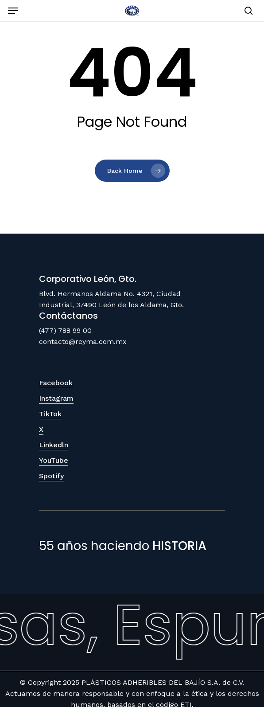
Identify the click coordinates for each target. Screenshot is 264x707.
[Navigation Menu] (13, 10)
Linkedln (53, 445)
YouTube (53, 460)
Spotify (51, 476)
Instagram (56, 398)
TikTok (50, 414)
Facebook (56, 383)
